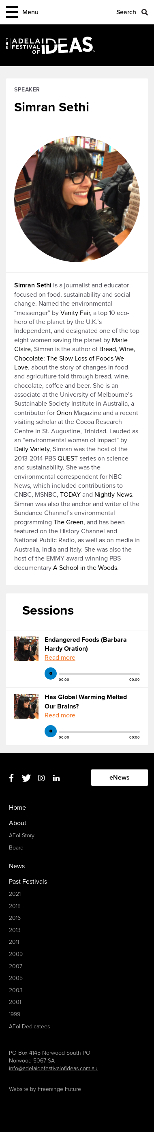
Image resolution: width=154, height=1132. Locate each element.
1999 (14, 1014)
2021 (15, 894)
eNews (119, 777)
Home (17, 808)
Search (126, 12)
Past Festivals (28, 882)
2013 (15, 930)
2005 (16, 978)
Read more (60, 658)
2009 (16, 954)
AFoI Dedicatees (29, 1026)
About (17, 823)
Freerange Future (59, 1089)
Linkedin (56, 778)
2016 (15, 918)
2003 (16, 990)
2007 (15, 966)
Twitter (26, 778)
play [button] (51, 673)
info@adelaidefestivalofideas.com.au (53, 1068)
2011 (14, 942)
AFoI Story (21, 835)
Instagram (41, 778)
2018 (15, 906)
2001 (15, 1002)
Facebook (11, 778)
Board (16, 847)
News (17, 866)
